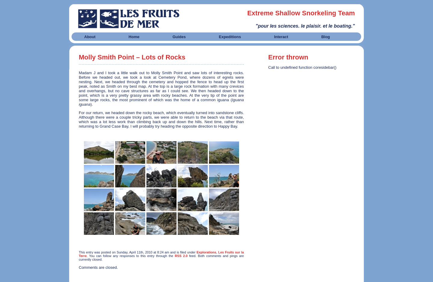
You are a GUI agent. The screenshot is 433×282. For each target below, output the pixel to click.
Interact (281, 37)
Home (134, 37)
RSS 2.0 (181, 256)
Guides (179, 37)
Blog (325, 37)
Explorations (206, 252)
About (90, 37)
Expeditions (230, 37)
